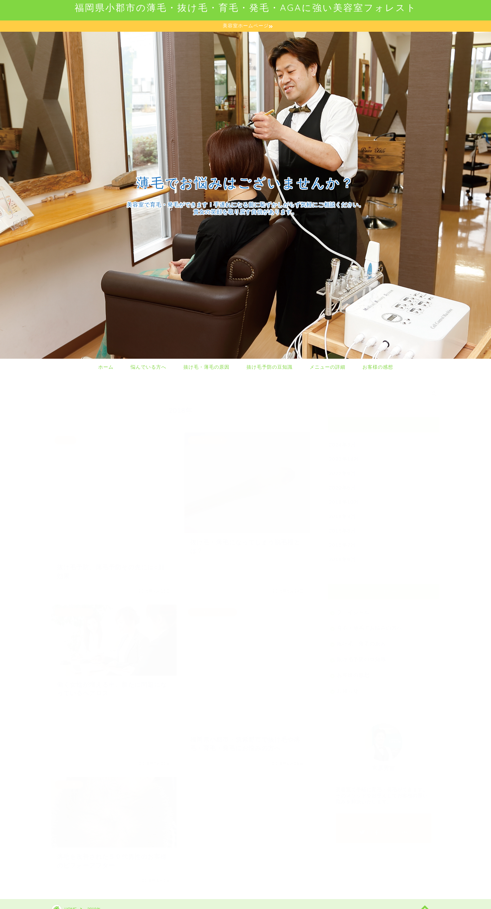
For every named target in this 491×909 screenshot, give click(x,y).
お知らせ (348, 687)
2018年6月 (342, 556)
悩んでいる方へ (148, 367)
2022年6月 (342, 470)
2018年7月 (342, 541)
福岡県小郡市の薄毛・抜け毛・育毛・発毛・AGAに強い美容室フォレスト (246, 7)
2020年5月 (342, 484)
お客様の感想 (377, 367)
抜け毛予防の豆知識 (270, 367)
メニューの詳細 (327, 367)
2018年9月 (342, 513)
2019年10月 (344, 498)
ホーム (106, 367)
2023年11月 (344, 455)
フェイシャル (353, 609)
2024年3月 (342, 441)
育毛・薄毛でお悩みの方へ (369, 624)
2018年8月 (342, 527)
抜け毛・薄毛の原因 (206, 367)
